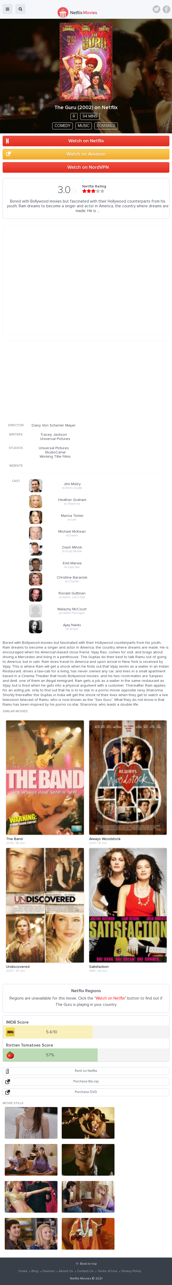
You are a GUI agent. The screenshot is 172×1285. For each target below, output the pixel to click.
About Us (66, 1271)
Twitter (156, 9)
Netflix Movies (80, 1278)
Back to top (88, 1263)
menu (8, 9)
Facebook (166, 9)
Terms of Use (107, 1271)
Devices (48, 1271)
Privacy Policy (131, 1271)
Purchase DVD (86, 1092)
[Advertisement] (84, 381)
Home (22, 1271)
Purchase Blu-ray (86, 1081)
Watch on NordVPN (88, 167)
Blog (35, 1271)
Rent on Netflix (86, 1071)
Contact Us (85, 1271)
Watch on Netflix (86, 141)
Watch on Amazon (86, 154)
